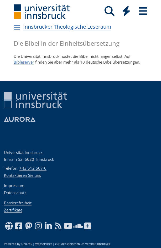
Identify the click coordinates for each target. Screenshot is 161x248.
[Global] (126, 11)
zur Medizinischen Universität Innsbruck (82, 244)
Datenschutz (15, 192)
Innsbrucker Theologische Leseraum (67, 26)
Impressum (14, 185)
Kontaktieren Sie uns (22, 175)
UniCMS (26, 244)
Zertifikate (13, 210)
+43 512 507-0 (32, 168)
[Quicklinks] (126, 11)
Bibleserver (24, 62)
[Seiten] (143, 11)
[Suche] (109, 11)
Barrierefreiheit (18, 202)
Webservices (43, 244)
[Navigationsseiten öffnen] (17, 27)
